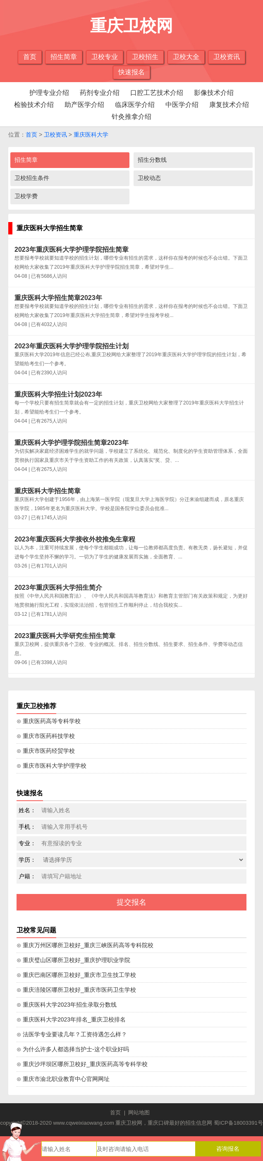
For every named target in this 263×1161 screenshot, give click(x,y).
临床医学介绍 (135, 104)
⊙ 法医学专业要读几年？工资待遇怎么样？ (72, 1034)
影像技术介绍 (214, 92)
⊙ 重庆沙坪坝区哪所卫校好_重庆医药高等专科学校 (82, 1064)
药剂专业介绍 (100, 92)
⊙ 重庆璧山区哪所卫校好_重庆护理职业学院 (73, 960)
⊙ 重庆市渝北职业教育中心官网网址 (63, 1079)
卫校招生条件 (31, 178)
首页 (29, 56)
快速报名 (131, 72)
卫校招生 (145, 56)
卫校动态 (149, 178)
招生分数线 (152, 159)
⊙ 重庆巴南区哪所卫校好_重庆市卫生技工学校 (76, 975)
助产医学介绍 (84, 104)
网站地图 (139, 1112)
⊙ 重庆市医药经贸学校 (46, 750)
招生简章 (63, 56)
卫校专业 (104, 56)
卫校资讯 (226, 56)
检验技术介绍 (34, 104)
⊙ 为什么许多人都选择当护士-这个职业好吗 (73, 1049)
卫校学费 (26, 196)
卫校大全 (186, 56)
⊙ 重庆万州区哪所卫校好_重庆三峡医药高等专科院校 (85, 945)
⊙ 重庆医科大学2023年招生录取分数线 (67, 1004)
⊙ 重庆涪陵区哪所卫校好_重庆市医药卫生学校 (76, 989)
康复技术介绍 (229, 104)
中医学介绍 (181, 104)
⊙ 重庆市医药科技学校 (46, 736)
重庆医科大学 (91, 134)
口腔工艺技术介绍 (156, 92)
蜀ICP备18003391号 (238, 1123)
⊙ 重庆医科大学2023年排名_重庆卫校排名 (71, 1019)
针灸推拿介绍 (131, 116)
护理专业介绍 (49, 92)
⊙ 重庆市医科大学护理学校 (51, 765)
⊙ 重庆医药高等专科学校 (49, 721)
